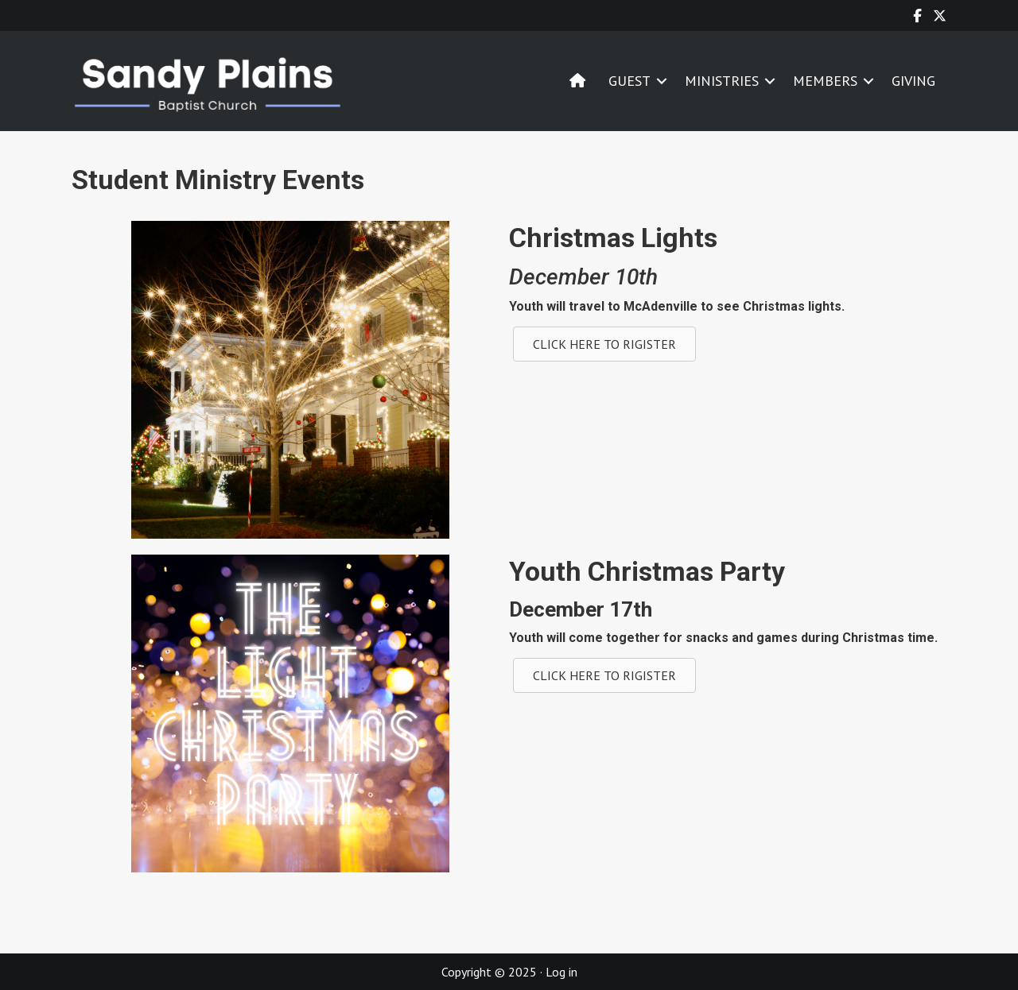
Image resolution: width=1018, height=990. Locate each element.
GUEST (629, 81)
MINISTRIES (722, 81)
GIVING (913, 81)
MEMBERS (825, 81)
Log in (561, 972)
